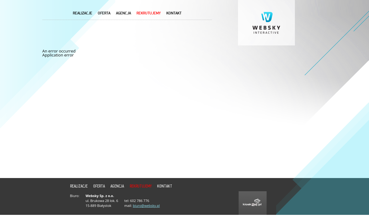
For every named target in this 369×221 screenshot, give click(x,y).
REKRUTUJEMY (149, 13)
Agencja (123, 13)
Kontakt (173, 13)
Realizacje (82, 13)
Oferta (104, 13)
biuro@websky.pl (146, 205)
